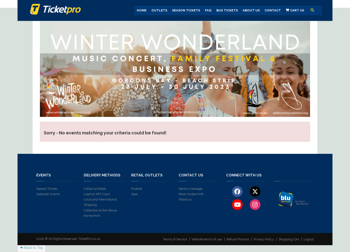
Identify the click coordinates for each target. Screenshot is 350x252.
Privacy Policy (264, 239)
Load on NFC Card (97, 194)
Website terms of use (207, 239)
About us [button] (251, 10)
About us (185, 199)
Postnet (136, 189)
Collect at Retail (95, 189)
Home (142, 10)
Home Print (92, 215)
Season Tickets (186, 10)
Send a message (191, 189)
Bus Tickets (227, 10)
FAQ (208, 10)
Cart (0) (295, 10)
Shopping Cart (288, 239)
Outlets (159, 10)
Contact (273, 10)
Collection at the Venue (100, 210)
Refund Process (237, 239)
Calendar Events (48, 194)
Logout (309, 239)
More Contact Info (191, 194)
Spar (134, 194)
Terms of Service (175, 239)
